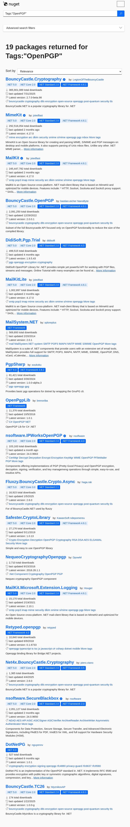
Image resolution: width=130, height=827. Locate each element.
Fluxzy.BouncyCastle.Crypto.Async (40, 482)
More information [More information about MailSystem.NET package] (39, 355)
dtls (42, 101)
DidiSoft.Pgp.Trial (23, 240)
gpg (27, 386)
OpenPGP (98, 343)
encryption (51, 101)
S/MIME (87, 343)
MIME (78, 343)
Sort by (11, 71)
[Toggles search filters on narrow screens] (120, 28)
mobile (76, 648)
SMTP (46, 343)
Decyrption (35, 457)
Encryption (57, 457)
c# (53, 648)
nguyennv (37, 744)
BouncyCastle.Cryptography (34, 79)
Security (10, 543)
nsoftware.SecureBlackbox (32, 698)
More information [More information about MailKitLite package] (26, 313)
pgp (79, 137)
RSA (74, 539)
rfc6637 (87, 765)
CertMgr (13, 457)
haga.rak (87, 482)
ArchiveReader (70, 720)
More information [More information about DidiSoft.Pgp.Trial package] (106, 270)
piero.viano (87, 662)
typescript (25, 648)
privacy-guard (74, 765)
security (104, 101)
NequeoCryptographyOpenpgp (36, 557)
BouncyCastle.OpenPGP (30, 200)
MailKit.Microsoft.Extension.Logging (42, 588)
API (24, 720)
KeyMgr (68, 457)
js (39, 648)
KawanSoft (63, 517)
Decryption (36, 539)
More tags (95, 137)
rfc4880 (61, 765)
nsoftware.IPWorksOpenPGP (34, 435)
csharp (60, 648)
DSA (80, 539)
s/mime (61, 137)
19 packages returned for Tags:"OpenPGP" (47, 51)
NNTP (70, 343)
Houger (88, 588)
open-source (65, 101)
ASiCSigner (40, 720)
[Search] (120, 14)
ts (33, 648)
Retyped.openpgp (23, 627)
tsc (35, 648)
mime (12, 137)
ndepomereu (77, 517)
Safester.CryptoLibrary (28, 517)
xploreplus (50, 322)
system (38, 343)
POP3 (54, 343)
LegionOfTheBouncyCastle (88, 79)
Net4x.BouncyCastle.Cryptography (40, 662)
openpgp (78, 101)
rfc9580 (96, 765)
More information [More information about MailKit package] (26, 191)
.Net (11, 573)
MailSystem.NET (22, 322)
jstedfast (38, 115)
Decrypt (23, 457)
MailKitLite (16, 279)
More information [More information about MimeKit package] (33, 149)
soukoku (36, 364)
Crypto (13, 539)
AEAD (12, 720)
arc (30, 137)
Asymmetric (102, 720)
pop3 (18, 180)
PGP (8, 461)
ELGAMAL (96, 539)
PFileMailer (100, 457)
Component (21, 573)
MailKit (12, 158)
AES (86, 539)
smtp (12, 180)
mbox (85, 137)
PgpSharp (15, 364)
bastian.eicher (68, 201)
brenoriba (42, 400)
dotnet (68, 648)
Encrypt (46, 457)
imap (24, 180)
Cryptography (63, 539)
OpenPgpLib (18, 400)
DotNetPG (15, 744)
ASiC (30, 720)
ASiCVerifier (54, 720)
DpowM (77, 557)
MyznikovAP (58, 786)
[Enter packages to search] (60, 14)
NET (28, 421)
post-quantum (92, 101)
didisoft (51, 240)
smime (52, 137)
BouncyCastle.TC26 (25, 786)
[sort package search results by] (69, 71)
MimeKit (14, 115)
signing (41, 765)
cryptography (32, 101)
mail (11, 343)
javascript (46, 648)
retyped (51, 627)
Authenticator (13, 723)
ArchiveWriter (87, 720)
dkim (35, 137)
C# (10, 421)
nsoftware (79, 435)
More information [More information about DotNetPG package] (43, 777)
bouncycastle (16, 101)
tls (111, 101)
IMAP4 (62, 343)
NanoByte (83, 201)
